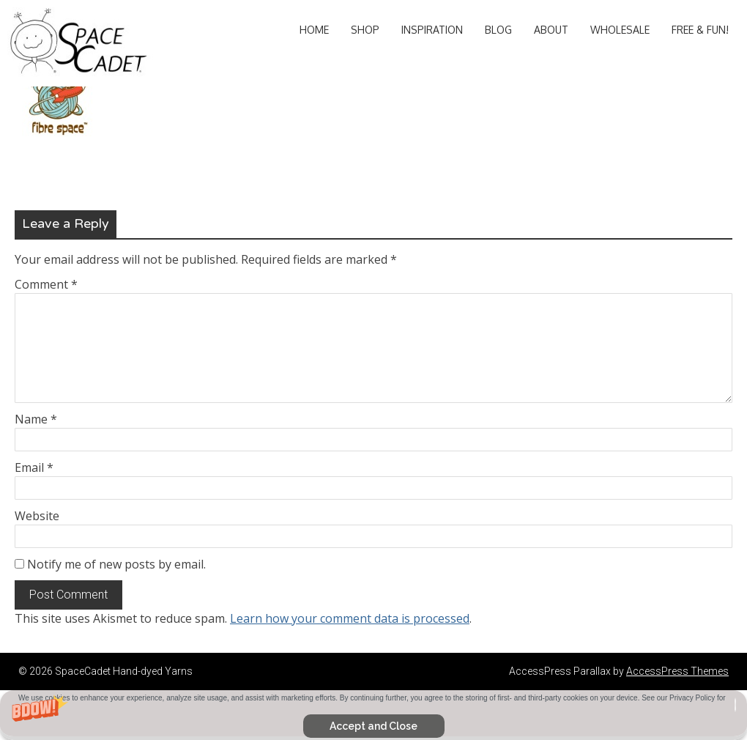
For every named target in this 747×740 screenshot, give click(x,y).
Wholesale (620, 29)
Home (314, 29)
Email (34, 467)
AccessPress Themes (677, 671)
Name (36, 419)
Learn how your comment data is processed (349, 618)
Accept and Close (373, 726)
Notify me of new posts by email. (116, 564)
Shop (365, 29)
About (551, 29)
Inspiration (432, 29)
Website (37, 516)
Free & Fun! (700, 29)
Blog (498, 29)
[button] (373, 715)
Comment (46, 284)
